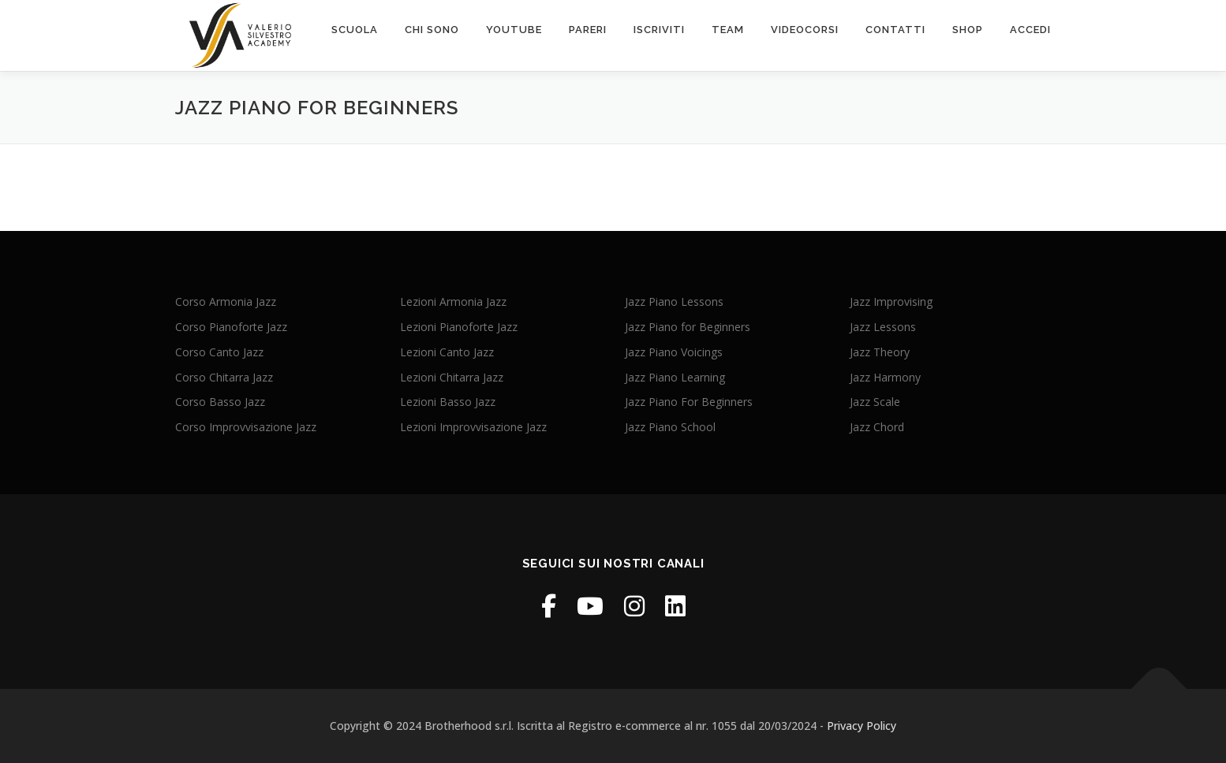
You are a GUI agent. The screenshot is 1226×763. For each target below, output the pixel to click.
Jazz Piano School (670, 426)
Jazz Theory (880, 351)
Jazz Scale (875, 401)
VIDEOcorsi (805, 29)
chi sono (432, 29)
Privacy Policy (861, 725)
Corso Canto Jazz (219, 351)
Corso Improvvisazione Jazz (245, 426)
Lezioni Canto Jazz (447, 351)
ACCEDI (1030, 29)
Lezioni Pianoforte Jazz (459, 326)
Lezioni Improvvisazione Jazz (473, 426)
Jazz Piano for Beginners (687, 326)
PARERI (588, 29)
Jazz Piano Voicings (674, 351)
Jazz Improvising (891, 301)
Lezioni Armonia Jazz (453, 301)
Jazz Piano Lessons (674, 301)
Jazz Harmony (885, 377)
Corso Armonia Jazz (225, 301)
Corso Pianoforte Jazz (231, 326)
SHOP (967, 29)
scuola (354, 29)
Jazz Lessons (883, 326)
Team (728, 29)
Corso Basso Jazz (220, 401)
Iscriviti (659, 29)
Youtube (514, 29)
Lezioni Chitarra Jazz (451, 377)
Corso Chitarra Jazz (224, 377)
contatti (895, 29)
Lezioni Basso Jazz (447, 401)
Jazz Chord (877, 426)
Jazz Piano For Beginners (689, 401)
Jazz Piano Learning (675, 377)
